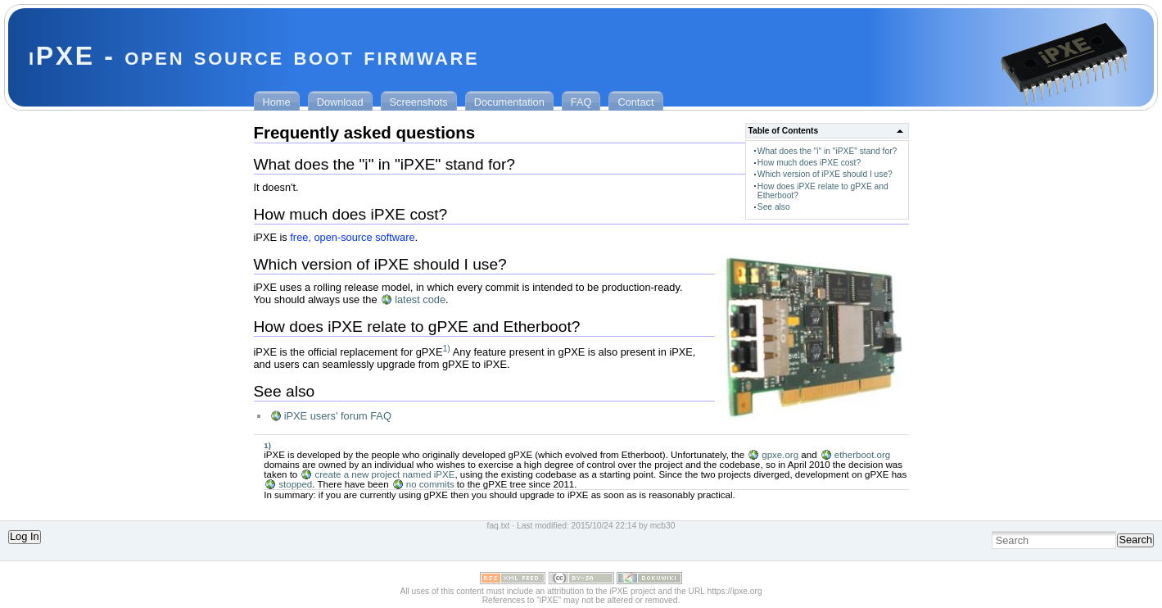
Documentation (509, 102)
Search (1135, 539)
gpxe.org (780, 455)
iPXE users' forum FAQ (337, 416)
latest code (420, 299)
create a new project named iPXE (384, 474)
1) (446, 348)
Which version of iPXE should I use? (825, 174)
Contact (635, 102)
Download (340, 102)
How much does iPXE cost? (809, 162)
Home (277, 102)
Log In (24, 536)
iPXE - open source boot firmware (254, 55)
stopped (295, 484)
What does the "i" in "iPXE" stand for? (827, 151)
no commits (430, 484)
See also (773, 206)
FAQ (581, 102)
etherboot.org (862, 455)
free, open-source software (352, 237)
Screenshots (419, 102)
